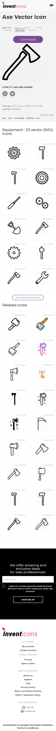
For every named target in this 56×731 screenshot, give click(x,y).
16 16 (17, 27)
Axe (4, 118)
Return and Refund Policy (28, 691)
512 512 (31, 30)
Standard (16, 109)
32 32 (27, 27)
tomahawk (19, 118)
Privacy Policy (28, 687)
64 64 (38, 27)
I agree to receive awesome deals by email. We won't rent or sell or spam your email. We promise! (30, 588)
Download (20, 144)
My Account (28, 646)
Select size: (6, 27)
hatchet (30, 118)
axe (38, 118)
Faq (28, 683)
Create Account (28, 650)
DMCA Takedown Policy (28, 695)
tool (10, 118)
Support (28, 679)
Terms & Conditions (28, 728)
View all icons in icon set (28, 297)
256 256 (20, 30)
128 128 (7, 30)
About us (28, 675)
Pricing (28, 659)
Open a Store (28, 663)
